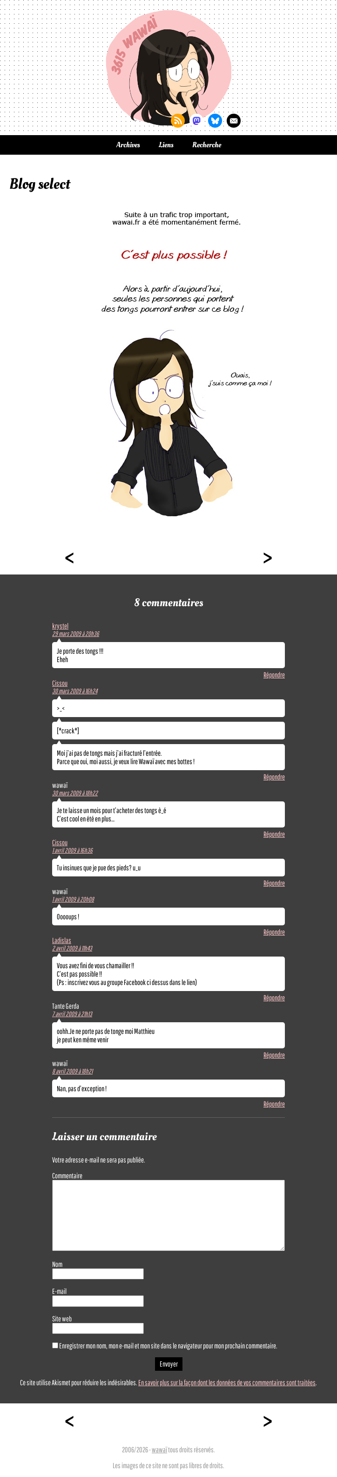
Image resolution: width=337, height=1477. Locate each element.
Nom (57, 1264)
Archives (128, 145)
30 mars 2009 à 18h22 (75, 793)
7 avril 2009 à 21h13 (72, 1014)
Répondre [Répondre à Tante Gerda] (274, 1055)
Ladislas (61, 940)
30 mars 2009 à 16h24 (74, 691)
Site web (62, 1318)
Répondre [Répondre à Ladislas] (274, 997)
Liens (166, 145)
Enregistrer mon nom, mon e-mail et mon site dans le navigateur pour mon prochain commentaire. (168, 1345)
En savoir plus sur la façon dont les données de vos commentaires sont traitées (227, 1382)
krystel (60, 626)
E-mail (59, 1291)
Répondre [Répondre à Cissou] (274, 777)
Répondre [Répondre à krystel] (274, 674)
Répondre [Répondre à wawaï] (274, 834)
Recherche (206, 145)
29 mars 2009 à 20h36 (75, 633)
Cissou (59, 683)
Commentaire (67, 1175)
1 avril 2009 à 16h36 (72, 850)
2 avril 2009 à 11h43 (72, 948)
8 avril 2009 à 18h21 (72, 1071)
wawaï (159, 1449)
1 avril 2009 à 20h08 (73, 899)
